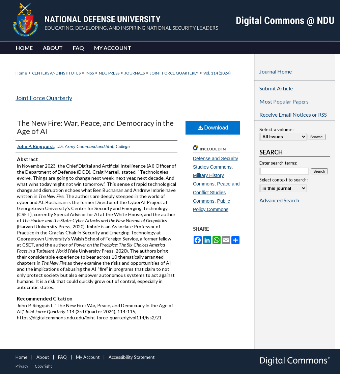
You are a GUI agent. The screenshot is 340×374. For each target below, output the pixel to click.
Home (21, 73)
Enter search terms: (278, 163)
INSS (90, 73)
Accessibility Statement (131, 357)
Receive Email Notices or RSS (293, 114)
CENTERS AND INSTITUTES (56, 73)
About (42, 357)
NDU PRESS (109, 73)
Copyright (43, 366)
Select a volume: (276, 129)
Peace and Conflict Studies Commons (216, 192)
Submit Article (276, 88)
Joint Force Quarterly (44, 98)
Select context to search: (283, 179)
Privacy (22, 366)
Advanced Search (279, 200)
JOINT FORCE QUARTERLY (174, 73)
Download (213, 128)
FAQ (62, 357)
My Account (88, 357)
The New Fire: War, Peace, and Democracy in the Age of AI (95, 127)
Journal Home (275, 71)
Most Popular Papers (284, 101)
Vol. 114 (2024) (217, 73)
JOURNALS (134, 73)
